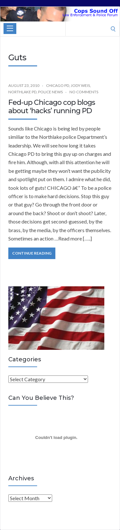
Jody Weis (80, 85)
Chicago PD (57, 85)
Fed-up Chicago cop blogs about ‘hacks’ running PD (51, 106)
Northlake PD (22, 91)
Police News (50, 91)
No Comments (83, 91)
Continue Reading (32, 253)
